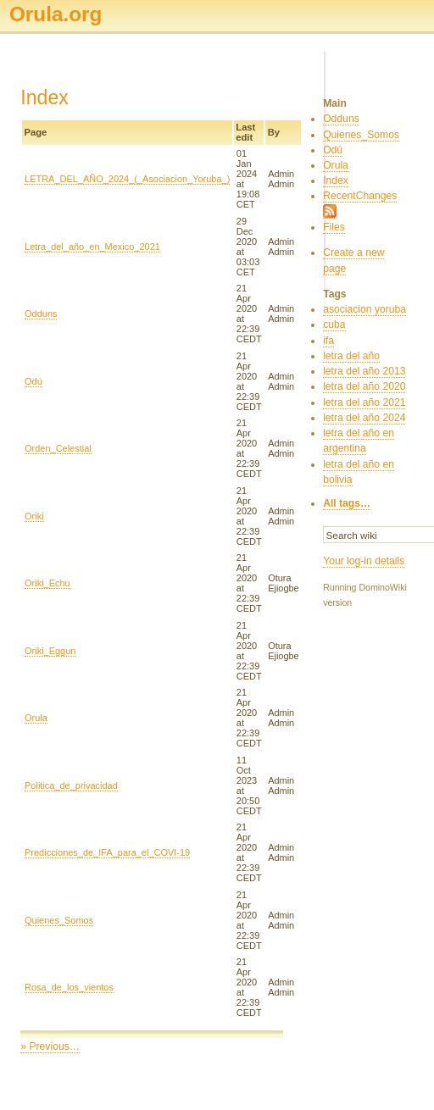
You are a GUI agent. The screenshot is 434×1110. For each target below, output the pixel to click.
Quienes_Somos (59, 920)
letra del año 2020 (364, 386)
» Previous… (50, 1046)
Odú (33, 381)
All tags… (346, 503)
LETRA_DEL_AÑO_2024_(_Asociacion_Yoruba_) (127, 179)
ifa (328, 341)
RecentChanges (360, 196)
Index (335, 180)
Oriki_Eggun (50, 651)
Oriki (34, 516)
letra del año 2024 (364, 418)
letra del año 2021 (364, 402)
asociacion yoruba (364, 309)
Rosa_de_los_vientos (69, 987)
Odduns (41, 313)
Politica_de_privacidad (71, 785)
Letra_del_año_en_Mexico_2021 (92, 246)
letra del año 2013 (364, 371)
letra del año (351, 356)
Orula (36, 718)
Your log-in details (363, 561)
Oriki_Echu (47, 583)
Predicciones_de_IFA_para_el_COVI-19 (107, 852)
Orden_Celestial (58, 448)
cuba (334, 324)
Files (334, 227)
